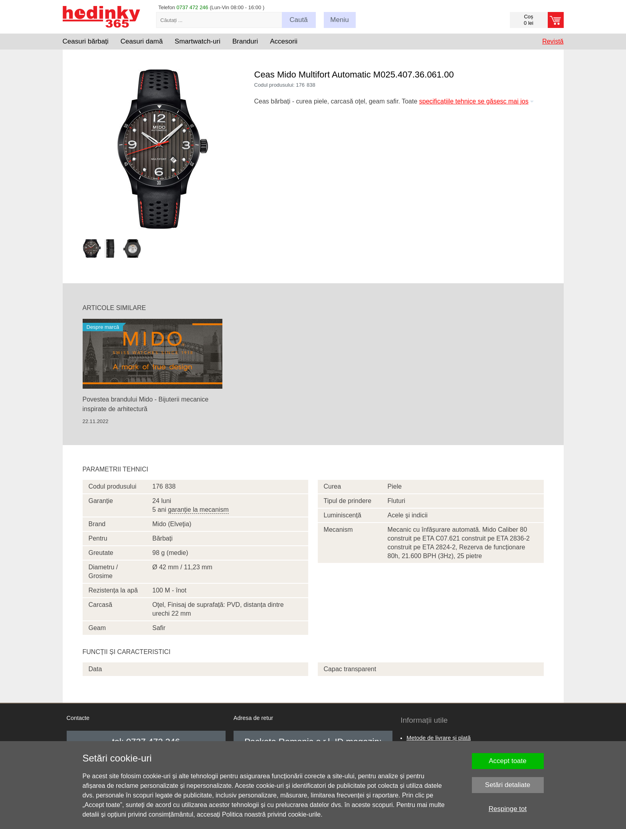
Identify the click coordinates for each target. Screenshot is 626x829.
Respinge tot (508, 809)
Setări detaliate (507, 785)
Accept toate (508, 761)
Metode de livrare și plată (438, 738)
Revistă (552, 41)
